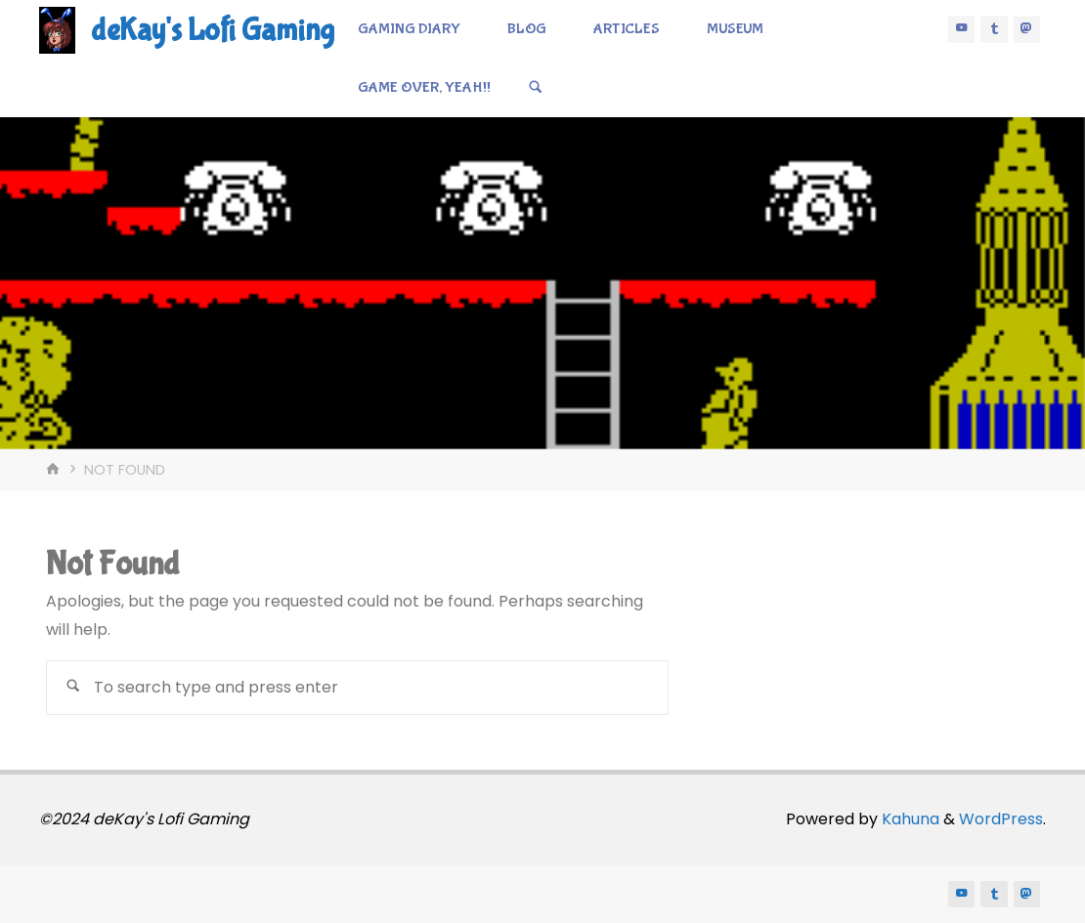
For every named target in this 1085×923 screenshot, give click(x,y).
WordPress (1001, 819)
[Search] (535, 88)
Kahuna (908, 819)
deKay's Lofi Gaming (212, 31)
